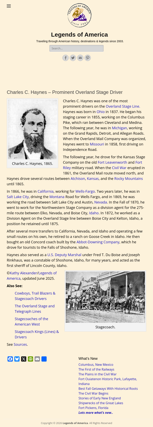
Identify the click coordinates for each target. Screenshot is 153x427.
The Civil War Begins (93, 393)
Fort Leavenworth (112, 162)
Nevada (100, 202)
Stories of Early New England (99, 398)
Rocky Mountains (128, 178)
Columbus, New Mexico (95, 364)
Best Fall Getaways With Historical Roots (108, 388)
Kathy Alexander (23, 273)
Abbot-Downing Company (97, 242)
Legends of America (79, 34)
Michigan (119, 127)
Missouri (97, 144)
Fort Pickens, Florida (93, 408)
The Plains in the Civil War (97, 374)
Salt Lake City (18, 196)
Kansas (93, 178)
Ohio (101, 111)
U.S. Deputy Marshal (64, 254)
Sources (20, 344)
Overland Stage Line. (123, 106)
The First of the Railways (96, 369)
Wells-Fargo (85, 191)
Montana (57, 196)
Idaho (94, 212)
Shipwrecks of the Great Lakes (100, 403)
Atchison (78, 178)
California (46, 191)
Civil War (119, 167)
